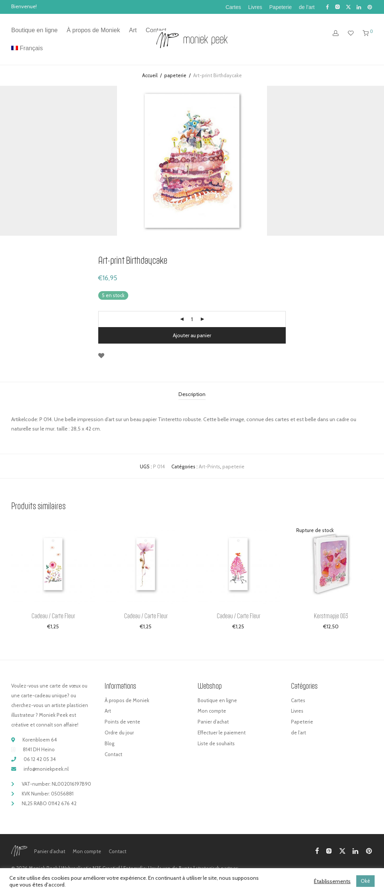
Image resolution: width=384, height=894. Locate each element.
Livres (255, 7)
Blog (109, 743)
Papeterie (280, 7)
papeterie (175, 75)
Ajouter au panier (192, 335)
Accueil (150, 75)
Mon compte (212, 711)
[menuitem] (27, 48)
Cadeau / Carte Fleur (53, 615)
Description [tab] (192, 394)
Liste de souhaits (216, 743)
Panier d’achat (213, 722)
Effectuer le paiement (222, 733)
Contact (113, 754)
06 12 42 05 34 (40, 759)
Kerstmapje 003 (331, 615)
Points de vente (122, 722)
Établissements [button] (332, 881)
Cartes (233, 7)
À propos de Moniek (93, 30)
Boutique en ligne (34, 30)
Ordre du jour (119, 733)
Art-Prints (209, 466)
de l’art (307, 7)
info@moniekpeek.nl (46, 769)
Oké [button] (365, 881)
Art (132, 30)
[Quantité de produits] (192, 319)
